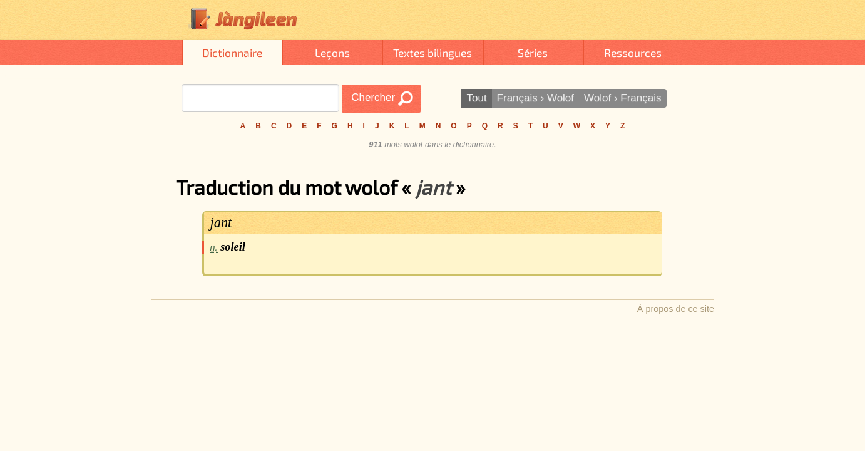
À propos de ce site (675, 309)
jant (221, 223)
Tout (476, 98)
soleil (232, 247)
